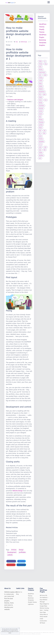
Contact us (19, 592)
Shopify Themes (32, 602)
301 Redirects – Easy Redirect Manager (44, 600)
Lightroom (31, 604)
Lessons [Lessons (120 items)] (40, 113)
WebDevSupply (24, 41)
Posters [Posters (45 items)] (40, 127)
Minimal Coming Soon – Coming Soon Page (44, 610)
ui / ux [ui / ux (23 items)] (40, 144)
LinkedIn (21, 565)
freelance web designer (15, 100)
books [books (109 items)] (40, 66)
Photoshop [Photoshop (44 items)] (41, 122)
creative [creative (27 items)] (40, 80)
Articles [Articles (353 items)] (40, 64)
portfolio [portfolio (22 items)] (41, 125)
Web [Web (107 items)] (45, 149)
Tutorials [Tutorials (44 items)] (41, 138)
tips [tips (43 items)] (40, 133)
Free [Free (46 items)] (40, 94)
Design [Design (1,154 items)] (40, 83)
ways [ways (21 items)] (40, 149)
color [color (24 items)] (40, 75)
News (17, 41)
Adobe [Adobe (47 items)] (40, 61)
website (10, 555)
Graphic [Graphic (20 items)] (40, 97)
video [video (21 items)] (45, 147)
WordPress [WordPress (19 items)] (41, 155)
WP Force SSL (43, 595)
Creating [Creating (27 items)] (41, 77)
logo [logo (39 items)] (40, 116)
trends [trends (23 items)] (40, 136)
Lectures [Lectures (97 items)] (41, 111)
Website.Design (17, 491)
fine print (9, 630)
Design (21, 550)
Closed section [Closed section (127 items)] (42, 72)
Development (11, 552)
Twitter (21, 561)
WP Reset (42, 623)
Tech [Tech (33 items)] (45, 130)
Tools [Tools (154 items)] (44, 133)
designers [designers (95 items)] (41, 88)
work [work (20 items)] (40, 158)
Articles (13, 550)
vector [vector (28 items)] (40, 147)
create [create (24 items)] (45, 75)
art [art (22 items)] (45, 61)
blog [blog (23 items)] (46, 64)
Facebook (11, 561)
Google (11, 565)
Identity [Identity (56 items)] (40, 102)
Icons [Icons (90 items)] (45, 100)
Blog (17, 594)
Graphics (42, 45)
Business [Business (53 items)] (41, 69)
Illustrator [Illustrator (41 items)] (41, 108)
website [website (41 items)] (40, 152)
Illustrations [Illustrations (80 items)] (41, 105)
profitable (22, 552)
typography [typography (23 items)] (41, 141)
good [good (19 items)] (44, 94)
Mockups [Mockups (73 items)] (41, 119)
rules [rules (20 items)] (40, 130)
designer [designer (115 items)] (41, 86)
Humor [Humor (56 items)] (40, 100)
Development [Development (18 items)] (42, 91)
